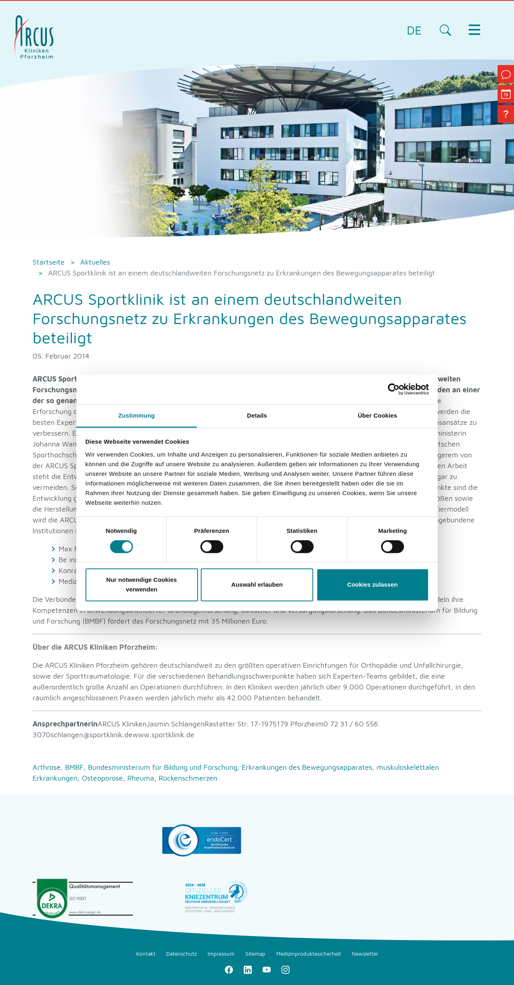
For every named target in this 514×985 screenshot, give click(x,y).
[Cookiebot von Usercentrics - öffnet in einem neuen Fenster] (394, 389)
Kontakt (145, 953)
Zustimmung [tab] (136, 415)
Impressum (221, 953)
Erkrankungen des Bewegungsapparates (308, 767)
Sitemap (255, 953)
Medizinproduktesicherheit (308, 953)
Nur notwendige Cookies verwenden (141, 585)
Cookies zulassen (372, 584)
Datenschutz (181, 953)
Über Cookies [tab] (377, 415)
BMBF (75, 767)
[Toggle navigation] (474, 29)
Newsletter (365, 953)
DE (414, 30)
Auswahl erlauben (257, 584)
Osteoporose (103, 778)
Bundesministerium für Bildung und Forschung (163, 767)
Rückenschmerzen (188, 778)
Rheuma (141, 778)
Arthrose (48, 767)
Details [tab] (257, 415)
